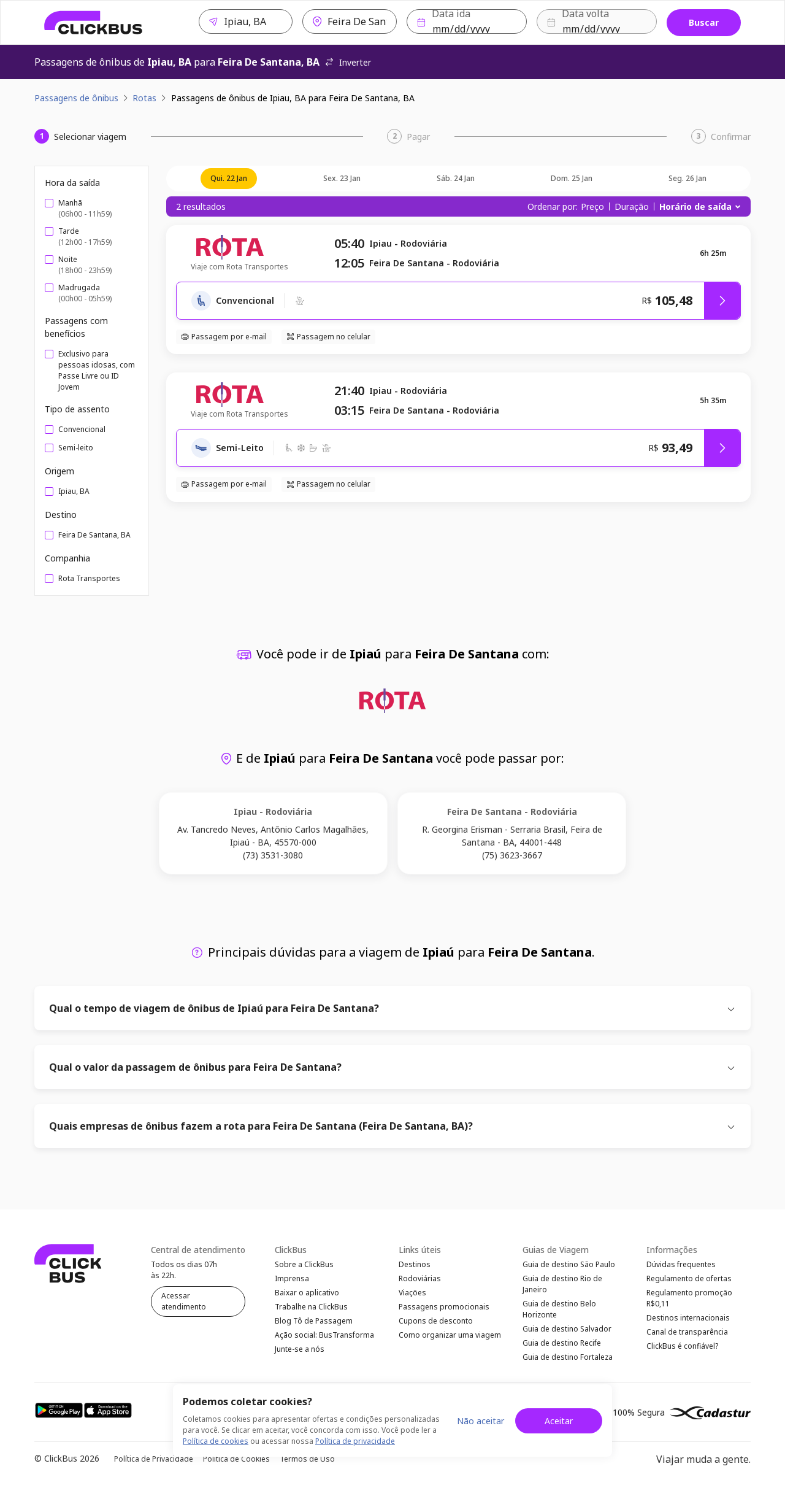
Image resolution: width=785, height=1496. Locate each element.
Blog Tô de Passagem (314, 1329)
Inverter (347, 62)
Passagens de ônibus (76, 98)
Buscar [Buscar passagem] (704, 22)
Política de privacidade (355, 1441)
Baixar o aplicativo (307, 1297)
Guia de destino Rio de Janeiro (562, 1286)
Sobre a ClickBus (304, 1265)
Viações (412, 1297)
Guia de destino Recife (562, 1351)
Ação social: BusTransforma (324, 1345)
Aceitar (559, 1421)
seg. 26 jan (687, 178)
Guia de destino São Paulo (569, 1265)
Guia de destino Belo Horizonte (559, 1313)
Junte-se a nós (299, 1360)
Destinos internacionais (688, 1324)
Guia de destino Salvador (567, 1335)
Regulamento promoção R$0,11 (689, 1302)
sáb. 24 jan (456, 178)
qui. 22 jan (228, 178)
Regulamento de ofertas (689, 1281)
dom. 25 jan (571, 178)
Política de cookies (215, 1441)
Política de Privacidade (153, 1468)
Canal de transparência (687, 1340)
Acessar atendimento (183, 1302)
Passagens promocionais (444, 1313)
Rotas (144, 98)
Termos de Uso (307, 1468)
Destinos (415, 1265)
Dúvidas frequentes (681, 1265)
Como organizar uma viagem (450, 1345)
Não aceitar (480, 1421)
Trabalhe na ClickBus (311, 1313)
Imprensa (292, 1281)
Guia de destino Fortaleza (568, 1367)
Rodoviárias (420, 1281)
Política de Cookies (236, 1468)
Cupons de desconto (436, 1329)
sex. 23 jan (342, 178)
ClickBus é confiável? (682, 1356)
